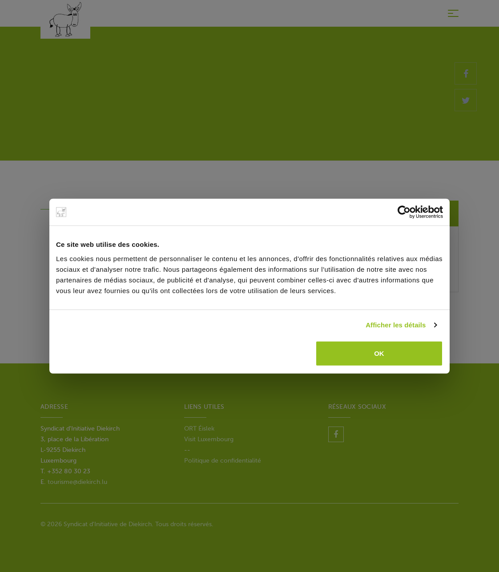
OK (379, 353)
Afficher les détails (396, 325)
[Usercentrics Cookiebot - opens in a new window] (404, 212)
